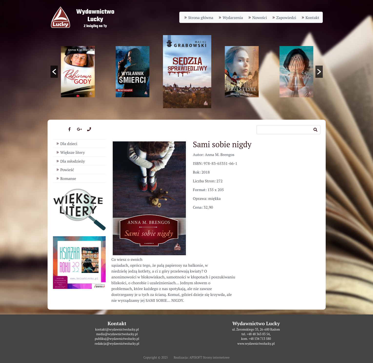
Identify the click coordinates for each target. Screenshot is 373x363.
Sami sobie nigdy (222, 144)
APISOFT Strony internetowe (209, 357)
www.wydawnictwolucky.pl (256, 344)
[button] (54, 72)
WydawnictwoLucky (95, 15)
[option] (187, 71)
